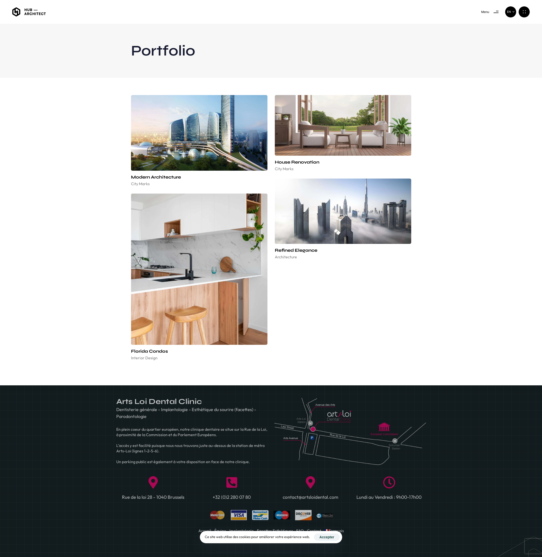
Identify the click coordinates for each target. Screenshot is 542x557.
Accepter (327, 537)
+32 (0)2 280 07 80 (232, 499)
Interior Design (144, 357)
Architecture (286, 256)
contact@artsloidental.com (310, 499)
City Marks (140, 183)
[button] (510, 11)
